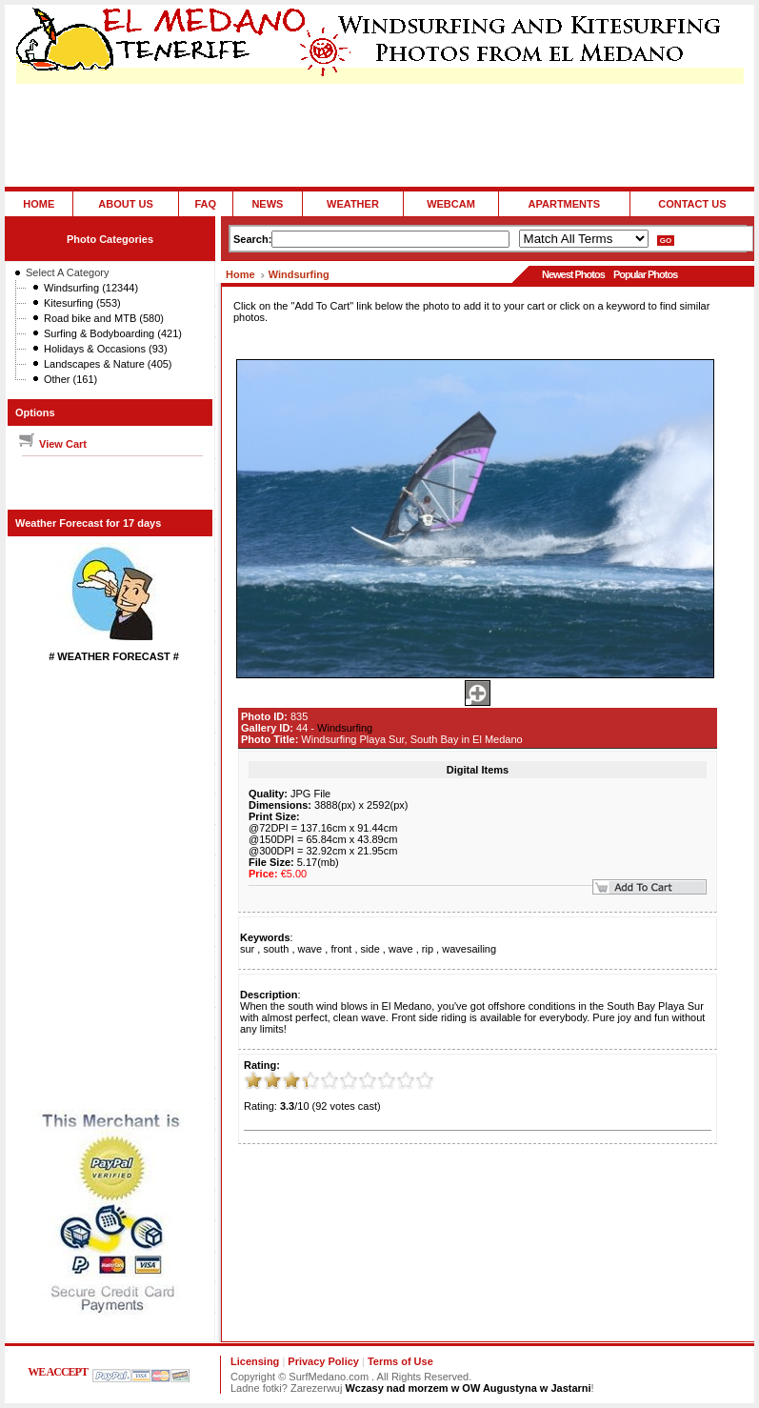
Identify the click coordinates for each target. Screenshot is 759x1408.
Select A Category (67, 272)
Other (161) (70, 379)
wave (310, 949)
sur (247, 949)
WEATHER (353, 204)
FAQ (205, 204)
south (276, 949)
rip (427, 949)
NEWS (267, 204)
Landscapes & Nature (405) (108, 364)
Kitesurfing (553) (82, 303)
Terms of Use (400, 1361)
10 (424, 1080)
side (370, 949)
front (340, 949)
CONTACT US (692, 204)
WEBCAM (451, 204)
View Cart (52, 444)
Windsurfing (299, 274)
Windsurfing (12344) (91, 287)
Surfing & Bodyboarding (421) (113, 333)
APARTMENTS (565, 204)
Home (240, 274)
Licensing (254, 1361)
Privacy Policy (323, 1361)
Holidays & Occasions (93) (106, 348)
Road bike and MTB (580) (104, 318)
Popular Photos (645, 274)
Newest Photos (573, 274)
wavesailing (469, 949)
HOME (38, 204)
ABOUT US (125, 204)
